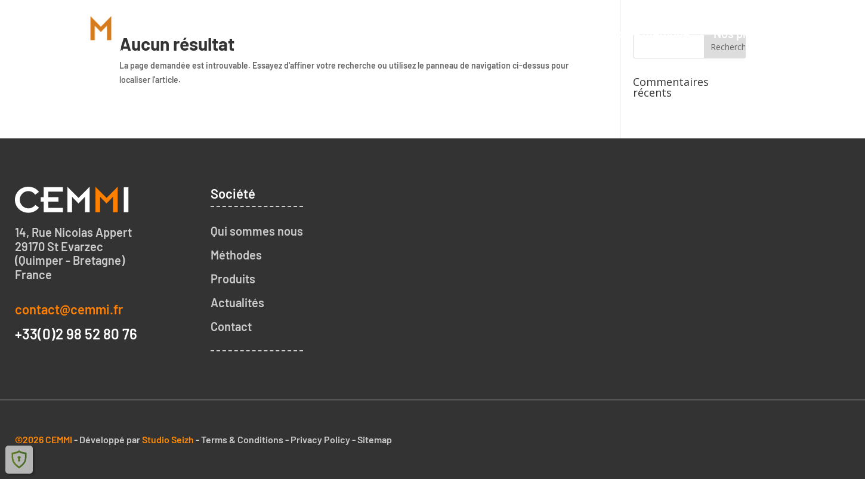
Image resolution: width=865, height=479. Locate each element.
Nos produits (746, 33)
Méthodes (236, 255)
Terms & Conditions (242, 439)
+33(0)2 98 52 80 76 (76, 333)
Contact (824, 33)
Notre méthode (650, 33)
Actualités (237, 302)
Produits (233, 278)
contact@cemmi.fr (69, 309)
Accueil (450, 33)
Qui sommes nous (540, 33)
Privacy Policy (320, 439)
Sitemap (374, 439)
